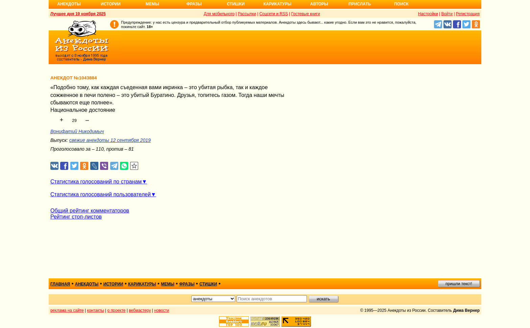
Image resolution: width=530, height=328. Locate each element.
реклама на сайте (67, 310)
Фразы (193, 4)
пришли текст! (458, 283)
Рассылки (247, 13)
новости (161, 310)
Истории (111, 4)
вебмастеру (140, 310)
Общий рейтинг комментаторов (89, 210)
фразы (186, 284)
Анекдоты (69, 4)
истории (113, 284)
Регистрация (468, 13)
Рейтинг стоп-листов (76, 217)
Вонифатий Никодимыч (77, 131)
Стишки (235, 4)
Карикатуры (277, 4)
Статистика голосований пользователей (100, 194)
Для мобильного (219, 13)
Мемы (152, 4)
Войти (447, 13)
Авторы (319, 4)
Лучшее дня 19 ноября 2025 (78, 13)
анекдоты (87, 284)
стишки (208, 284)
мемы (167, 284)
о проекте (116, 310)
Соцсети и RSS (273, 13)
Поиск (401, 4)
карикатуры (142, 284)
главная (60, 284)
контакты (95, 310)
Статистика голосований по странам (96, 181)
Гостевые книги (305, 13)
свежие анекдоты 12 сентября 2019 (110, 140)
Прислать (359, 4)
